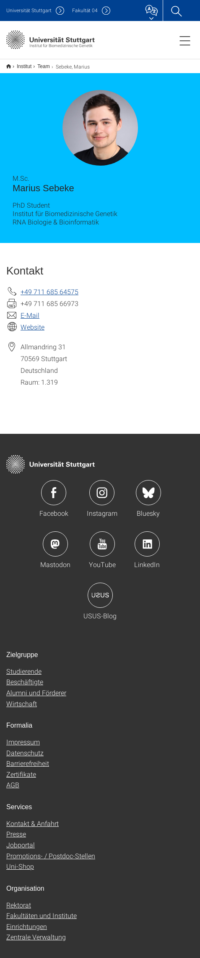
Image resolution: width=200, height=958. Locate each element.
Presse (16, 828)
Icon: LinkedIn (147, 538)
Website (32, 321)
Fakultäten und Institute (41, 909)
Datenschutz (25, 747)
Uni (29, 10)
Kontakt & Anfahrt (32, 817)
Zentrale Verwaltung (36, 931)
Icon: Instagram (101, 487)
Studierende (24, 665)
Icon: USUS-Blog (100, 589)
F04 (85, 10)
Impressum (23, 736)
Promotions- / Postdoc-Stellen (50, 850)
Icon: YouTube (102, 538)
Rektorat (18, 899)
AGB (12, 779)
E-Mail (30, 309)
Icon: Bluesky (148, 487)
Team (39, 63)
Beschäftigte (24, 676)
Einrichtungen (26, 920)
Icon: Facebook (53, 487)
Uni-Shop (20, 860)
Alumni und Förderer (36, 687)
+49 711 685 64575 (49, 286)
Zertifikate (21, 768)
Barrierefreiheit (27, 757)
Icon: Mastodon (55, 538)
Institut (19, 63)
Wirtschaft (21, 698)
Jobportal (20, 839)
